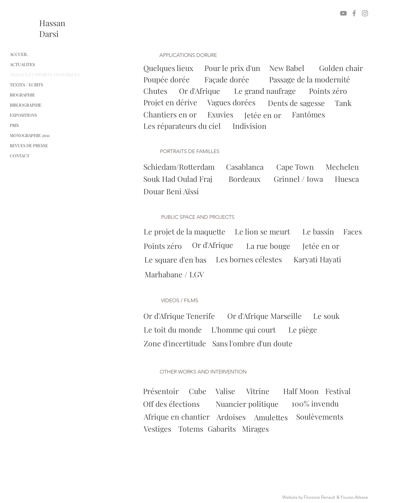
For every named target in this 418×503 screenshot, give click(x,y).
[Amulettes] (273, 417)
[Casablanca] (246, 167)
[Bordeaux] (246, 179)
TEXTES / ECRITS (26, 84)
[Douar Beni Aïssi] (171, 191)
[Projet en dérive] (171, 102)
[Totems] (202, 429)
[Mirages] (266, 429)
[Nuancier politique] (248, 404)
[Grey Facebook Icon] (354, 13)
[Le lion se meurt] (263, 231)
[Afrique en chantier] (177, 417)
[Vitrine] (257, 391)
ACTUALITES (22, 64)
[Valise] (225, 391)
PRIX (14, 125)
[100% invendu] (316, 404)
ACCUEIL (19, 54)
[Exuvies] (221, 114)
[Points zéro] (328, 91)
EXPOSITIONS (23, 115)
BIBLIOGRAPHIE (25, 105)
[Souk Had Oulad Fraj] (179, 179)
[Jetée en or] (262, 115)
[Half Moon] (301, 391)
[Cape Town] (295, 167)
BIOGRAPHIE (22, 94)
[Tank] (344, 103)
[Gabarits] (232, 429)
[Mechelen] (343, 167)
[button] (193, 55)
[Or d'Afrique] (200, 91)
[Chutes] (156, 91)
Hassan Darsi (52, 28)
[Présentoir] (161, 391)
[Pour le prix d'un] (232, 68)
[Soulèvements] (320, 417)
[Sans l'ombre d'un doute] (252, 343)
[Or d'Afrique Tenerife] (181, 316)
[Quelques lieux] (168, 68)
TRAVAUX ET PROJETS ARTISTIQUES (45, 74)
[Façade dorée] (227, 79)
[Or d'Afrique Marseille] (266, 316)
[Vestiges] (168, 429)
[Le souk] (327, 316)
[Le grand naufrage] (265, 91)
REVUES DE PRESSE (29, 145)
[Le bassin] (318, 231)
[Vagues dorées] (232, 102)
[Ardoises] (232, 417)
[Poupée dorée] (166, 79)
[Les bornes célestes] (250, 259)
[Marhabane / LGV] (175, 274)
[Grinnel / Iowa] (298, 179)
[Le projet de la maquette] (186, 231)
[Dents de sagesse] (297, 103)
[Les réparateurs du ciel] (182, 126)
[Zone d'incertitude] (177, 343)
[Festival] (339, 391)
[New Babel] (288, 68)
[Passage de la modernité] (310, 79)
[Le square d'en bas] (176, 260)
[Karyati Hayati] (319, 259)
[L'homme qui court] (245, 330)
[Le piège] (303, 330)
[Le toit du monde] (174, 330)
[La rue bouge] (269, 246)
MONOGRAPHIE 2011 (30, 135)
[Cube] (197, 391)
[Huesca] (347, 179)
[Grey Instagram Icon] (365, 13)
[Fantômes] (309, 114)
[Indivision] (249, 126)
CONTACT (19, 155)
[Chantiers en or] (170, 114)
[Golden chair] (341, 68)
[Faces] (352, 231)
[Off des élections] (171, 404)
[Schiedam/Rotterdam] (180, 167)
